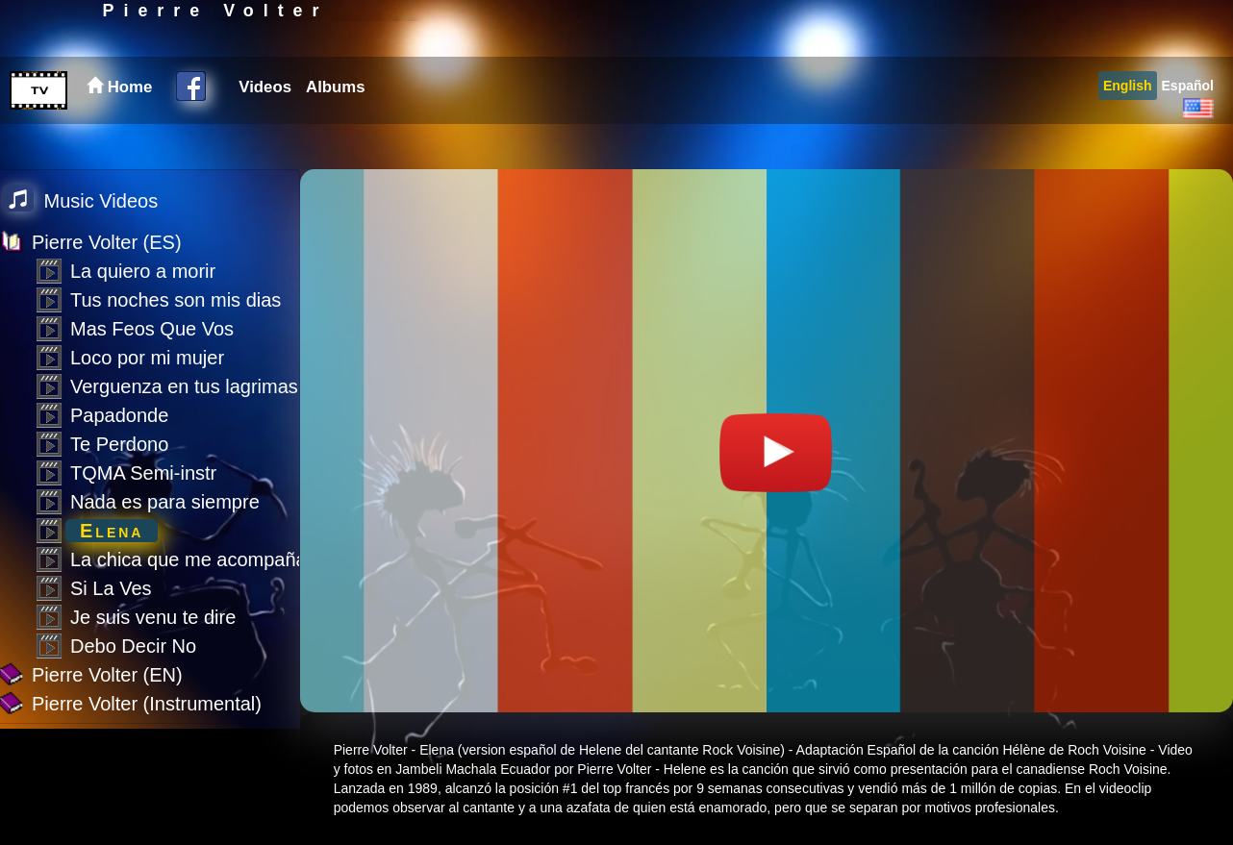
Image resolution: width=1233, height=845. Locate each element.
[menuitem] (262, 132)
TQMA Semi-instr (143, 473)
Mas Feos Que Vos (152, 328)
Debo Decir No (133, 646)
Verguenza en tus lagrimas (184, 386)
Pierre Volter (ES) (107, 242)
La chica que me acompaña (188, 559)
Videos (265, 132)
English (1127, 130)
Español (1188, 130)
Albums (335, 132)
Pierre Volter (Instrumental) (147, 703)
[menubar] (299, 132)
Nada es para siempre (165, 501)
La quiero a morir (142, 271)
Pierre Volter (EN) (107, 674)
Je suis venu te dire (153, 617)
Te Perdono (119, 444)
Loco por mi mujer (147, 357)
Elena (111, 530)
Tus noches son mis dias (175, 300)
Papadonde (119, 415)
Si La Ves (111, 588)
